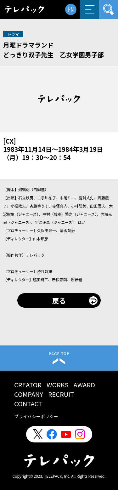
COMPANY (28, 394)
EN (71, 9)
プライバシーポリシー (36, 416)
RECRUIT (61, 394)
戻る (59, 300)
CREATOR (28, 384)
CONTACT (28, 403)
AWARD (84, 384)
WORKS (58, 384)
